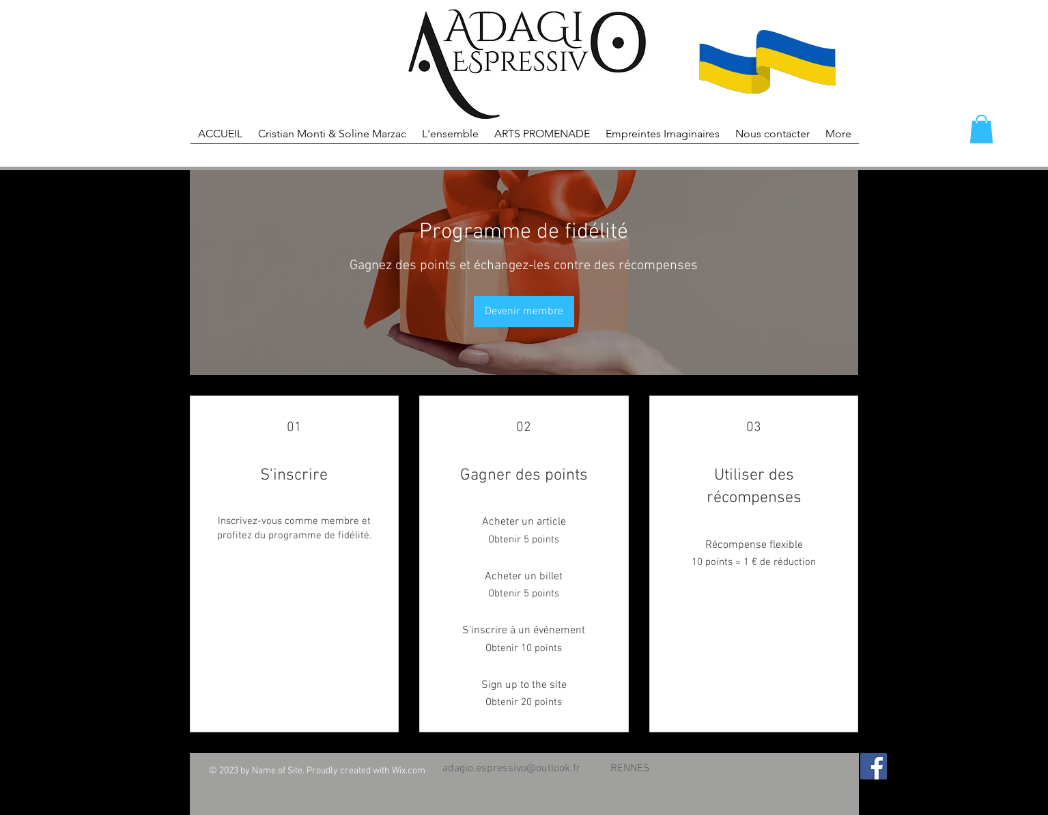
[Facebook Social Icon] (873, 766)
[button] (981, 129)
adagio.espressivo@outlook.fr (511, 768)
